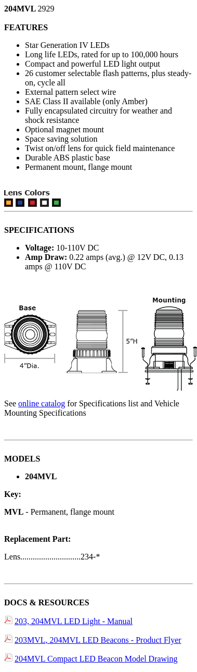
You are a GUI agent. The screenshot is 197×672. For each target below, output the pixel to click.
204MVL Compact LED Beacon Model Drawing (96, 658)
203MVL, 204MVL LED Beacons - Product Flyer (98, 640)
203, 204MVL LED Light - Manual (74, 621)
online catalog (41, 403)
